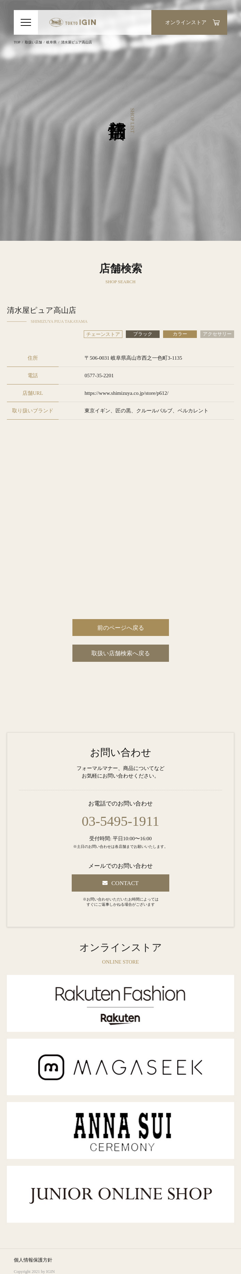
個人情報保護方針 (33, 1260)
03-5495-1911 (120, 821)
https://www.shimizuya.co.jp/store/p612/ (126, 393)
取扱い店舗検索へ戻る (120, 653)
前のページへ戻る (120, 628)
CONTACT (125, 883)
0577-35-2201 (99, 375)
